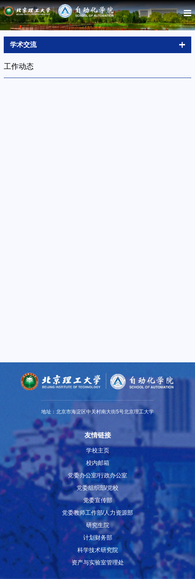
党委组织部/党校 (98, 487)
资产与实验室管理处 (98, 562)
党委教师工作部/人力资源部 (97, 512)
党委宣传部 (97, 500)
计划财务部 (97, 537)
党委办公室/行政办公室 (98, 475)
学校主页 (97, 450)
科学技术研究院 (97, 550)
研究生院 (97, 525)
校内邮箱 (97, 462)
